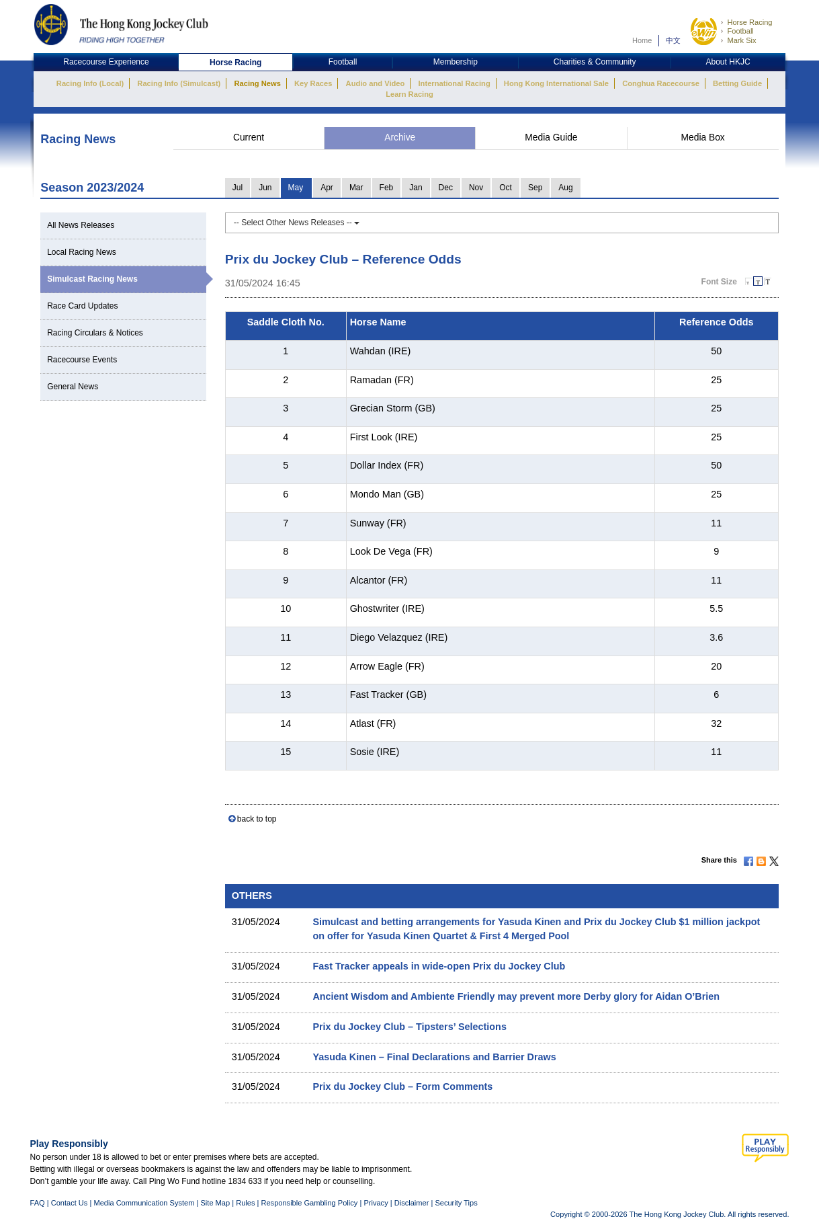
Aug (565, 187)
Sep (535, 187)
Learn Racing (409, 94)
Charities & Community (595, 62)
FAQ (37, 1203)
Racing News (257, 83)
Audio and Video (375, 83)
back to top (257, 819)
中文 (673, 40)
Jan (415, 187)
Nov (476, 187)
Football (740, 31)
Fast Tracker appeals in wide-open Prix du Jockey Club (438, 966)
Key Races (313, 83)
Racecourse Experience (105, 62)
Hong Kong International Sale (556, 83)
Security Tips (456, 1203)
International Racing (454, 83)
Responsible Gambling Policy (309, 1203)
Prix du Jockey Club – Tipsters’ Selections (409, 1026)
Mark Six (741, 40)
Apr (326, 187)
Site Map (215, 1203)
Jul (237, 187)
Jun (265, 187)
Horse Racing (749, 22)
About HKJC (728, 62)
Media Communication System (143, 1203)
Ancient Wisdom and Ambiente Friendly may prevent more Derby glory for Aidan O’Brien (516, 996)
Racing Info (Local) (90, 83)
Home (642, 40)
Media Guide (551, 137)
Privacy (375, 1203)
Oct (505, 187)
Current (248, 137)
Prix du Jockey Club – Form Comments (402, 1086)
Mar (356, 187)
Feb (387, 187)
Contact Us (69, 1203)
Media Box (703, 137)
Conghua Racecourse (660, 83)
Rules (246, 1203)
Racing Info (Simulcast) (178, 83)
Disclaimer (411, 1203)
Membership (455, 62)
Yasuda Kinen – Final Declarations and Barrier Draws (434, 1057)
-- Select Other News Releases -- (296, 222)
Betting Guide (737, 83)
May (296, 187)
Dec (446, 187)
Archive (399, 137)
